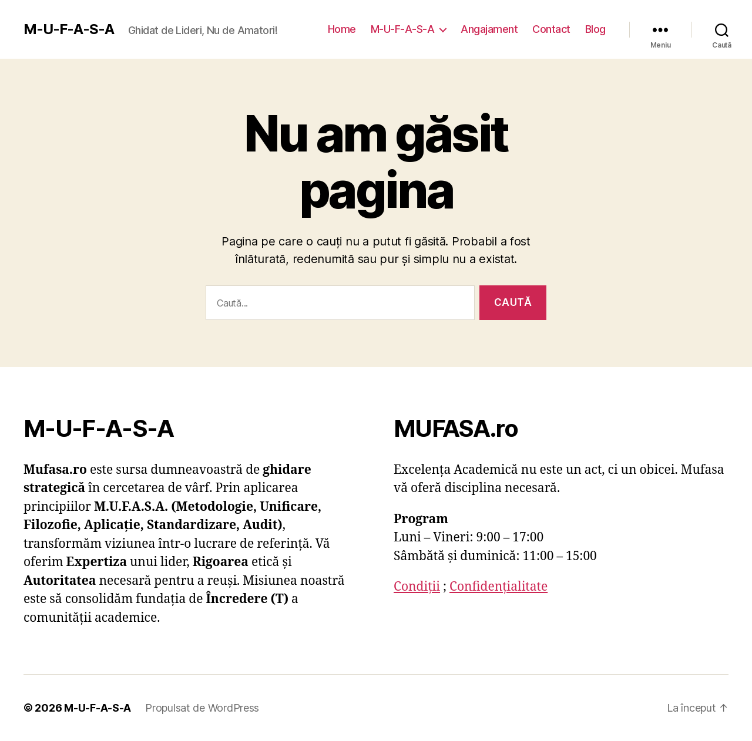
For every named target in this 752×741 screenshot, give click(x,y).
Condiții (417, 587)
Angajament (489, 29)
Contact (551, 29)
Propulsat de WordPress (202, 708)
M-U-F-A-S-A (69, 29)
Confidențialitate (498, 587)
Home (342, 29)
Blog (595, 29)
